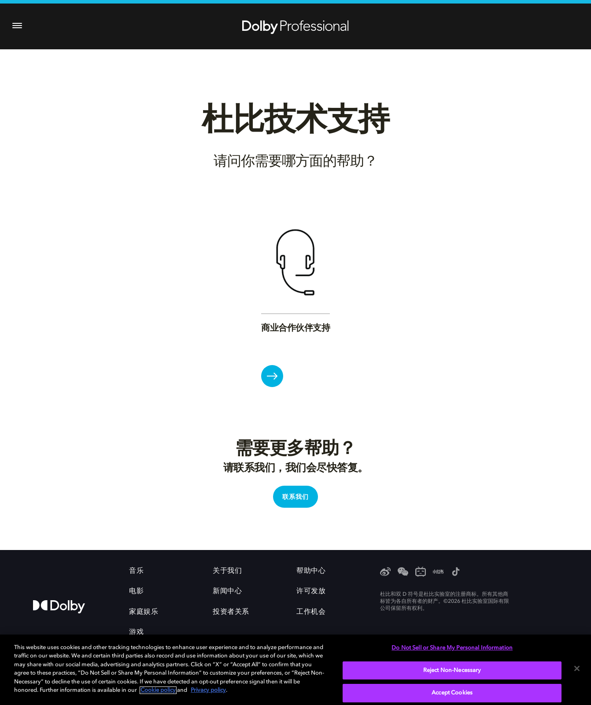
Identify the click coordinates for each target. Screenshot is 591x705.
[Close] (577, 668)
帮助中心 (310, 571)
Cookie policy (158, 690)
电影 (136, 591)
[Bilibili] (420, 572)
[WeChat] (403, 572)
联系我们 (295, 497)
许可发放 (310, 591)
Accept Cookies (452, 693)
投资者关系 (231, 612)
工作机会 (310, 612)
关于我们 (227, 571)
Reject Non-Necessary (452, 670)
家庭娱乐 (143, 612)
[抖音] (456, 572)
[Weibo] (385, 572)
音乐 (136, 571)
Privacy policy (208, 690)
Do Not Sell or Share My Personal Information (452, 648)
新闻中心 (227, 591)
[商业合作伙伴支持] (272, 376)
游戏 (136, 632)
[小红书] (438, 572)
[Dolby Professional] (295, 25)
